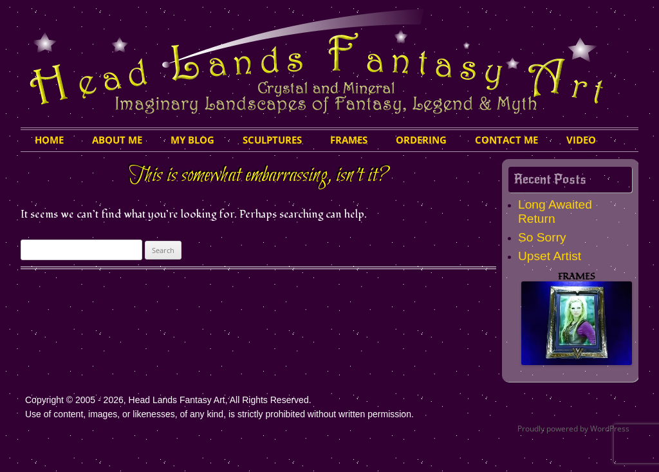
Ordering (421, 139)
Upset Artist (549, 256)
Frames (348, 139)
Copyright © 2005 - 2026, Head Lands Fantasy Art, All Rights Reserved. (168, 400)
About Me (117, 139)
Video (581, 139)
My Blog (192, 139)
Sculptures (272, 139)
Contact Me (506, 139)
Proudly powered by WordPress (573, 428)
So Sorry (542, 237)
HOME (49, 139)
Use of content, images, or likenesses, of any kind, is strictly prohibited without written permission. (219, 414)
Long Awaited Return (555, 211)
